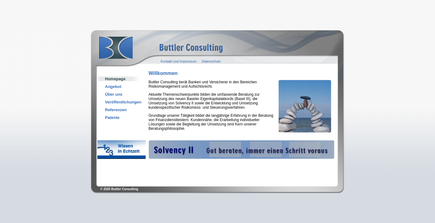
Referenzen (116, 109)
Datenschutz (211, 61)
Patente (112, 117)
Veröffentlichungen (123, 102)
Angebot (113, 86)
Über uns (113, 94)
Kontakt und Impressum (179, 61)
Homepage (115, 79)
